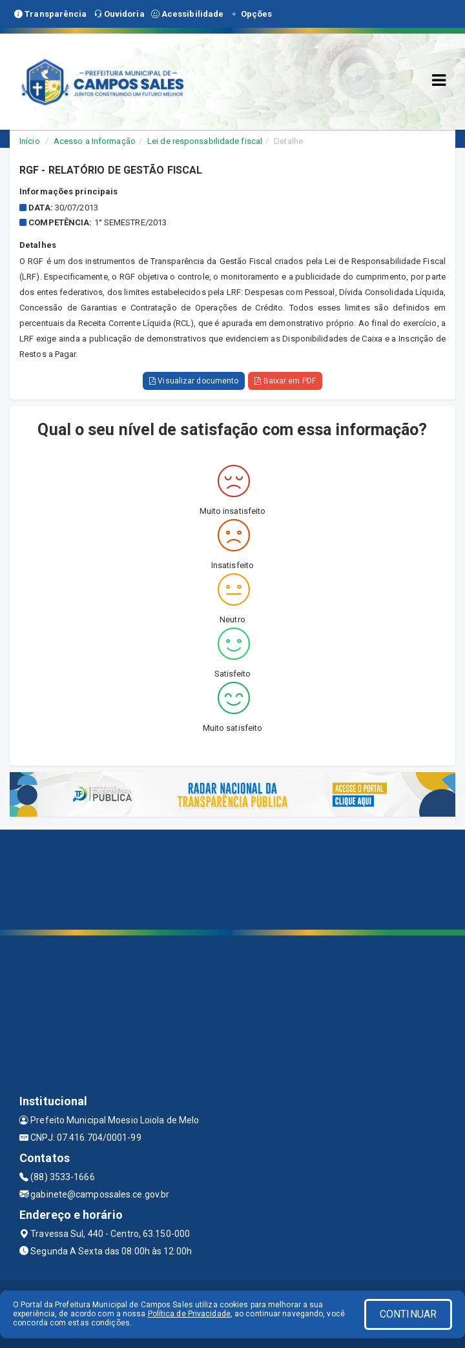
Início (29, 141)
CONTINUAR (408, 1314)
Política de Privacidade (189, 1313)
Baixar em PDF (285, 380)
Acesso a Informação (95, 141)
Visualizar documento (193, 380)
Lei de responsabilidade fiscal (204, 141)
